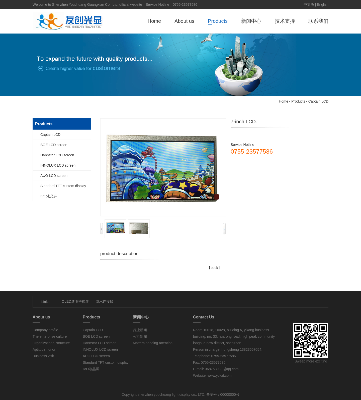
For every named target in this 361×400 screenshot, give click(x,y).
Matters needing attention (152, 343)
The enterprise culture (50, 336)
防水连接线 (104, 301)
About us (184, 21)
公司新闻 (140, 336)
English (322, 5)
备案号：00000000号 (222, 394)
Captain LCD (318, 101)
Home (154, 21)
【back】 (214, 268)
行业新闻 (140, 330)
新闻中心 (251, 21)
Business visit (43, 356)
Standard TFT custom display (63, 186)
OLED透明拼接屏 (75, 301)
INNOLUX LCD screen (57, 165)
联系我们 (318, 21)
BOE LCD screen (53, 145)
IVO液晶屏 (48, 196)
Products (218, 21)
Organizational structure (51, 343)
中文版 (309, 5)
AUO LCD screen (53, 176)
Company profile (45, 330)
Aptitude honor (44, 349)
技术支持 (285, 21)
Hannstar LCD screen (57, 155)
